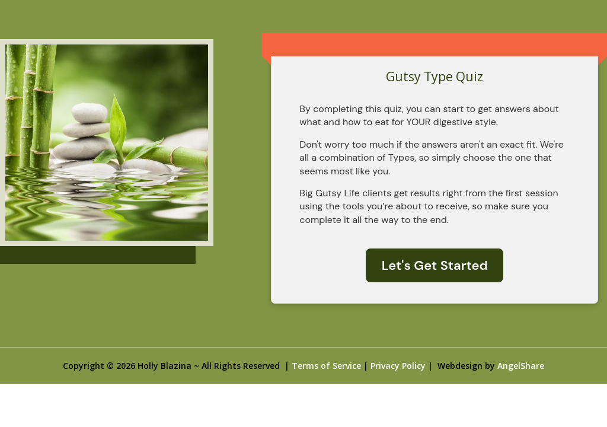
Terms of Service (326, 365)
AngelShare (520, 365)
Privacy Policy (398, 365)
